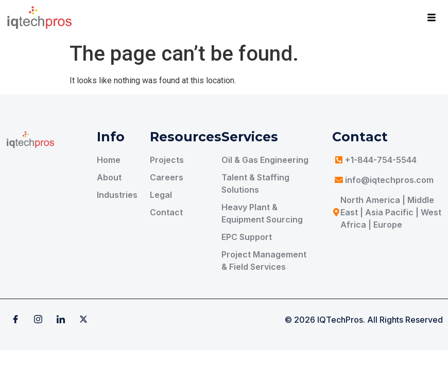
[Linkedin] (60, 319)
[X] (83, 319)
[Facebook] (15, 319)
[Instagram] (38, 319)
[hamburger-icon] (431, 19)
